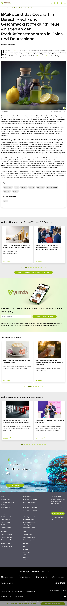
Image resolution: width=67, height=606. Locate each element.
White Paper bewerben (29, 525)
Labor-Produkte (5, 519)
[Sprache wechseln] (58, 3)
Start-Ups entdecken (29, 502)
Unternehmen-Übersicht (30, 510)
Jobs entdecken (27, 534)
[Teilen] (54, 3)
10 (41, 267)
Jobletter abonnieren (29, 537)
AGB (11, 596)
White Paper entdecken (29, 517)
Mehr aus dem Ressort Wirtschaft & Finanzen (33, 272)
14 (44, 444)
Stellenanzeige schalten (30, 540)
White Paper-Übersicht (29, 527)
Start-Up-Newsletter (7, 505)
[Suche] (51, 3)
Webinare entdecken (6, 534)
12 (40, 444)
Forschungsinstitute (6, 546)
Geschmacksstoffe (42, 56)
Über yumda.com (30, 591)
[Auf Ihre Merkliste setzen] (61, 3)
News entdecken (5, 499)
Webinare (26, 557)
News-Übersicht (5, 507)
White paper (26, 552)
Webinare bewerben (6, 537)
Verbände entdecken (29, 505)
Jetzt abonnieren (58, 513)
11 (39, 444)
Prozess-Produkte (6, 522)
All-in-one (26, 560)
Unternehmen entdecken (30, 499)
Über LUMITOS (19, 591)
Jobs (24, 554)
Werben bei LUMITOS (7, 591)
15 (45, 444)
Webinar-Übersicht (6, 540)
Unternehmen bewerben (30, 507)
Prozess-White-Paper (29, 522)
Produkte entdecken (6, 517)
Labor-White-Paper (28, 519)
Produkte (26, 549)
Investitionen (15, 50)
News (24, 546)
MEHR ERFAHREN (15, 485)
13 (42, 444)
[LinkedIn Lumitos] (65, 596)
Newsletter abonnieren (45, 316)
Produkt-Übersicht (6, 527)
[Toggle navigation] (65, 3)
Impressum (4, 596)
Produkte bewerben (6, 525)
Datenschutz (19, 596)
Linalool (30, 52)
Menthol (23, 52)
